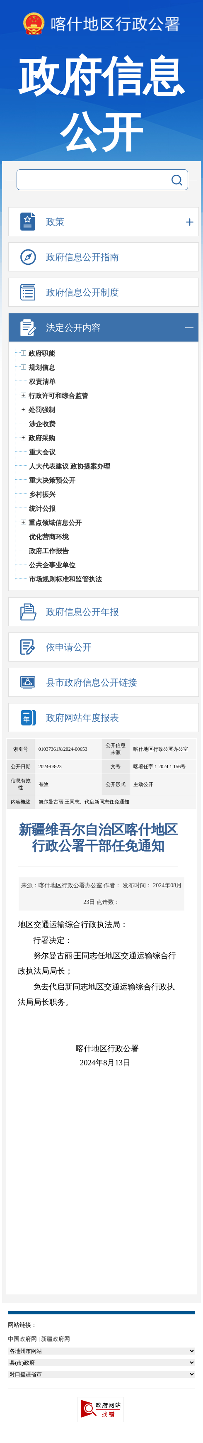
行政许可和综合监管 (58, 395)
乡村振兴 (42, 494)
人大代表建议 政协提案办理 (69, 466)
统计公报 (42, 508)
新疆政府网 (55, 1339)
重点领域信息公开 (55, 522)
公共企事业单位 (52, 565)
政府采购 (42, 438)
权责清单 (42, 381)
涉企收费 (42, 423)
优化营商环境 (49, 536)
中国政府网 (22, 1339)
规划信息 (42, 367)
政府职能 (42, 353)
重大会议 (42, 452)
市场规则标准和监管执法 (65, 579)
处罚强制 (42, 409)
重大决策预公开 (52, 480)
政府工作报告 (49, 550)
